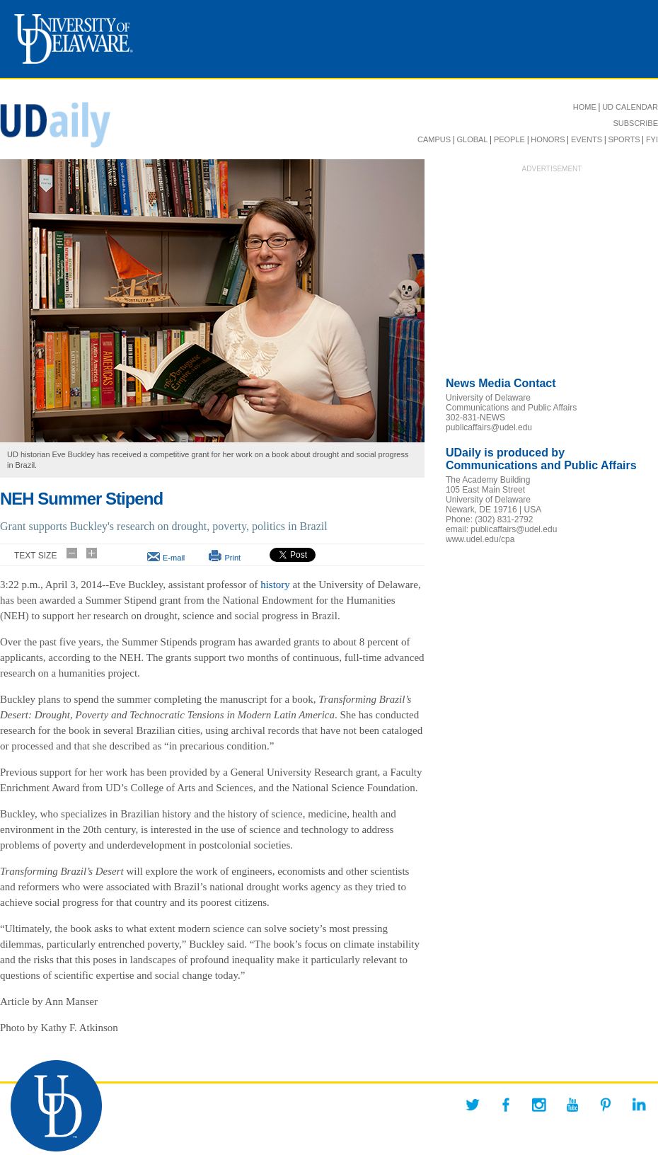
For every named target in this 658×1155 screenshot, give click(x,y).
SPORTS (624, 139)
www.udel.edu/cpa (480, 539)
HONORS (548, 139)
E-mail (174, 557)
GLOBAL (471, 139)
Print (232, 557)
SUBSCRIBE (635, 123)
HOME (584, 107)
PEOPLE (509, 139)
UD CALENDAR (630, 107)
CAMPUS (434, 139)
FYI (652, 139)
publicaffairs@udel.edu (489, 427)
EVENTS (586, 139)
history (275, 584)
